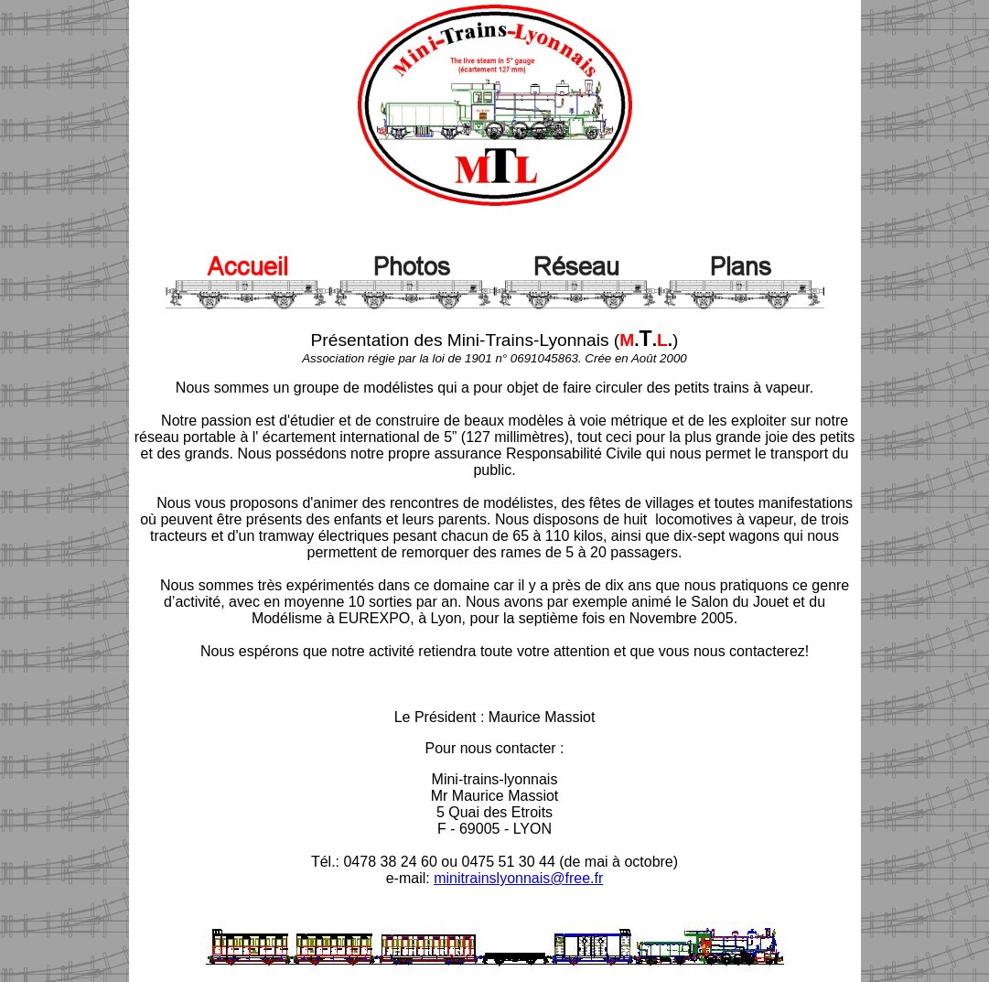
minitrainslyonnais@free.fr (518, 878)
